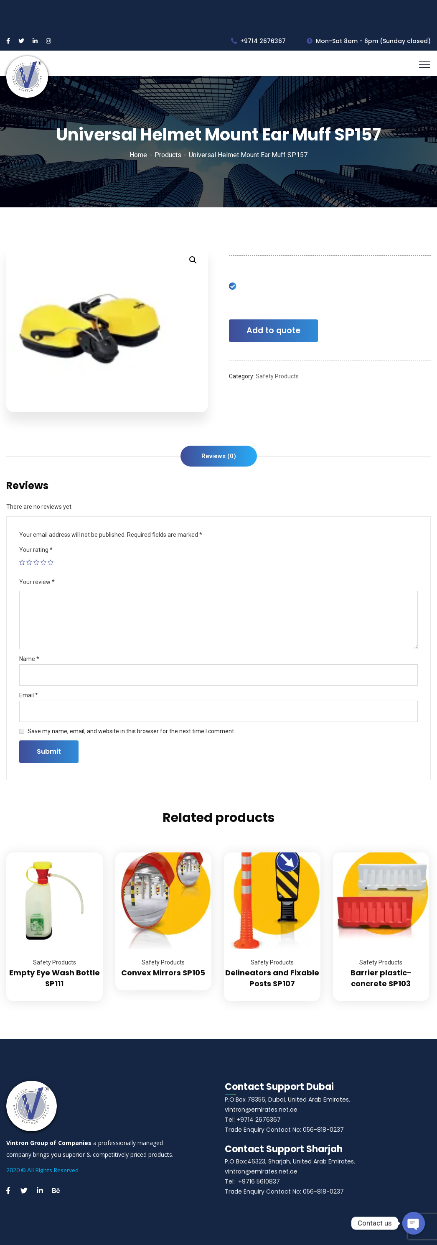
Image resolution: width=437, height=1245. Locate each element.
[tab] (218, 456)
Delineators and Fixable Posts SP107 (272, 978)
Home (138, 155)
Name (29, 659)
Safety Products (277, 376)
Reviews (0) (218, 456)
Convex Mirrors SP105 (163, 972)
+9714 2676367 (258, 41)
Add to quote (273, 330)
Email (28, 695)
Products (168, 155)
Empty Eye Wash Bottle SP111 (54, 978)
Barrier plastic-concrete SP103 (381, 978)
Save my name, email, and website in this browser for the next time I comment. (131, 731)
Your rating (36, 549)
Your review (37, 582)
